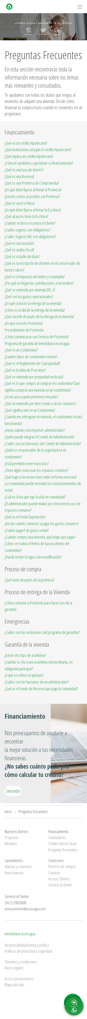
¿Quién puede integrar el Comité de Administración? (39, 437)
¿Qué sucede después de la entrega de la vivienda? (39, 316)
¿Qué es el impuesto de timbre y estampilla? (34, 276)
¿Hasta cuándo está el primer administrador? (35, 430)
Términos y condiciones (21, 962)
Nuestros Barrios (16, 831)
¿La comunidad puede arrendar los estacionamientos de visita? (43, 487)
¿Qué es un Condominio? (21, 350)
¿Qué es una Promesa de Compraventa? (32, 183)
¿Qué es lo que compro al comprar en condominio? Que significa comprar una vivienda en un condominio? (42, 386)
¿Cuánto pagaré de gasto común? (26, 530)
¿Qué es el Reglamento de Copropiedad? (32, 363)
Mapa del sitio (14, 984)
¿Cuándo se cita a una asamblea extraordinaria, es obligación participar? (39, 665)
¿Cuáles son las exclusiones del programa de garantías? (42, 632)
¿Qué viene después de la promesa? (29, 580)
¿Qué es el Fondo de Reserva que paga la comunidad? (41, 688)
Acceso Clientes (59, 879)
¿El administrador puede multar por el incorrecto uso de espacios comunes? (43, 507)
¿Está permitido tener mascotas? (26, 463)
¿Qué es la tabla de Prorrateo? (25, 370)
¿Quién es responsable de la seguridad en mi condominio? (35, 453)
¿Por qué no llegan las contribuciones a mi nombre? (39, 283)
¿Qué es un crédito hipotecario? (26, 143)
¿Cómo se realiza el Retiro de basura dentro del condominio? (37, 547)
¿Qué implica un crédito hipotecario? (29, 156)
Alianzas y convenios (18, 866)
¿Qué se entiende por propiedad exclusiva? (34, 377)
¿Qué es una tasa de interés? (24, 169)
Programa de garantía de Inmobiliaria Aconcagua (37, 343)
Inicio (8, 811)
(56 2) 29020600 (15, 902)
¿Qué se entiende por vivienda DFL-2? (30, 290)
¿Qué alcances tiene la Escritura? (26, 216)
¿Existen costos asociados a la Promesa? (32, 196)
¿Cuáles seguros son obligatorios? (27, 230)
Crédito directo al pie (62, 843)
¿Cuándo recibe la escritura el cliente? (30, 223)
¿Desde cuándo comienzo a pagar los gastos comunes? (41, 523)
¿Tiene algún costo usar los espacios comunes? (36, 470)
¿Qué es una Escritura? (20, 203)
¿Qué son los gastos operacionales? (29, 296)
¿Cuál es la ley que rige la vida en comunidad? (35, 497)
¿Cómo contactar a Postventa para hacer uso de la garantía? (38, 606)
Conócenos (56, 860)
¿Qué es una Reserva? (19, 176)
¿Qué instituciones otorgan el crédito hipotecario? (38, 149)
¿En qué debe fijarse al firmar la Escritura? (33, 210)
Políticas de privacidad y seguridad (28, 951)
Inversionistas (14, 872)
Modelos (11, 843)
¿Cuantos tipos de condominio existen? (31, 356)
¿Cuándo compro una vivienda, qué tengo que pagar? (40, 537)
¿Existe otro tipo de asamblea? (25, 655)
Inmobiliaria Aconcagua (20, 933)
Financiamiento (58, 831)
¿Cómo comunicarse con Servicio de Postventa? (37, 336)
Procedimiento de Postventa (24, 330)
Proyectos (12, 837)
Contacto (54, 872)
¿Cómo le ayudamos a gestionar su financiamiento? (39, 163)
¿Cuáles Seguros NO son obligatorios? (30, 236)
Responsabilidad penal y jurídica (27, 945)
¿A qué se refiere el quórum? (24, 675)
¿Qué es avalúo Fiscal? (19, 249)
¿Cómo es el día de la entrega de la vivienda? (35, 310)
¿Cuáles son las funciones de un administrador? (36, 682)
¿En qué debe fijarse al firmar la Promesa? (33, 189)
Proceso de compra (61, 866)
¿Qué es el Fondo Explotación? (25, 517)
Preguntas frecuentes (33, 811)
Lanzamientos (14, 860)
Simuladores (57, 837)
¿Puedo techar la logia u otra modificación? (33, 557)
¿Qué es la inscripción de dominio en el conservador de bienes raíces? (42, 266)
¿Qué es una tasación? (19, 243)
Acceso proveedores (19, 978)
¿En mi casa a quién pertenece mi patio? (31, 396)
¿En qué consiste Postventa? (23, 323)
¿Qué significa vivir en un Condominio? (30, 410)
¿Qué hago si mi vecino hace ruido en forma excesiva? (41, 477)
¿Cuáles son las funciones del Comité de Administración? (43, 443)
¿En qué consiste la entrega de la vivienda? (33, 303)
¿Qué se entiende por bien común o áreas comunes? (40, 403)
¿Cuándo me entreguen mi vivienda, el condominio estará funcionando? (43, 420)
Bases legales (14, 968)
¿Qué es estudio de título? (22, 256)
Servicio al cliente (60, 885)
